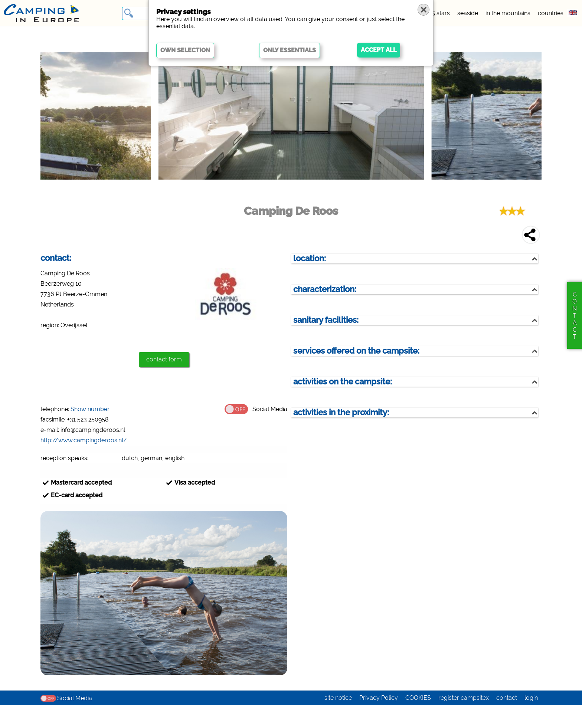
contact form (164, 359)
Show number (90, 409)
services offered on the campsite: (356, 350)
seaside (467, 13)
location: (309, 258)
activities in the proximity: (341, 412)
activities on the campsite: (342, 381)
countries (550, 13)
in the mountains (507, 13)
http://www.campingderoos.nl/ (83, 440)
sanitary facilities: (326, 320)
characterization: (324, 289)
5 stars (441, 13)
